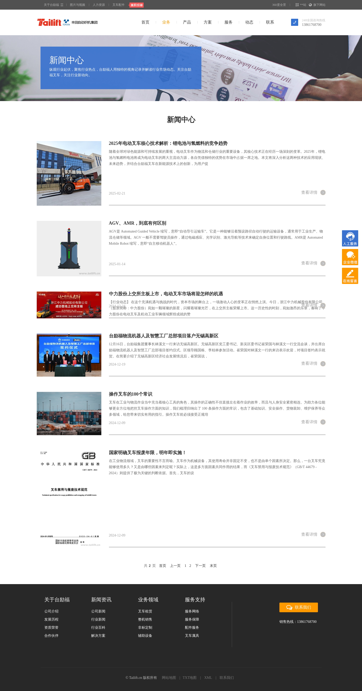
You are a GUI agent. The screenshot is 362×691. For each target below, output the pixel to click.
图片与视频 (77, 5)
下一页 (200, 566)
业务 (166, 22)
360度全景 (279, 5)
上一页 (175, 566)
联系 (270, 22)
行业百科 (98, 627)
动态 (249, 22)
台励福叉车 (67, 22)
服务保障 (192, 619)
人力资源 (99, 5)
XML (208, 678)
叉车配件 (118, 5)
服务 (228, 22)
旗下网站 (318, 5)
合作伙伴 (51, 636)
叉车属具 (192, 636)
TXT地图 (190, 678)
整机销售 (145, 619)
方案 (208, 22)
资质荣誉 (51, 627)
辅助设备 (145, 636)
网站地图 (169, 678)
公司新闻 (98, 611)
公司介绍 (51, 611)
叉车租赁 (145, 611)
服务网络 (192, 611)
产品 (187, 22)
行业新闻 (98, 619)
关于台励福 (51, 5)
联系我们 (298, 607)
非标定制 (145, 627)
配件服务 (192, 627)
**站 (301, 5)
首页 (145, 22)
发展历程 (51, 619)
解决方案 (98, 636)
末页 (213, 566)
